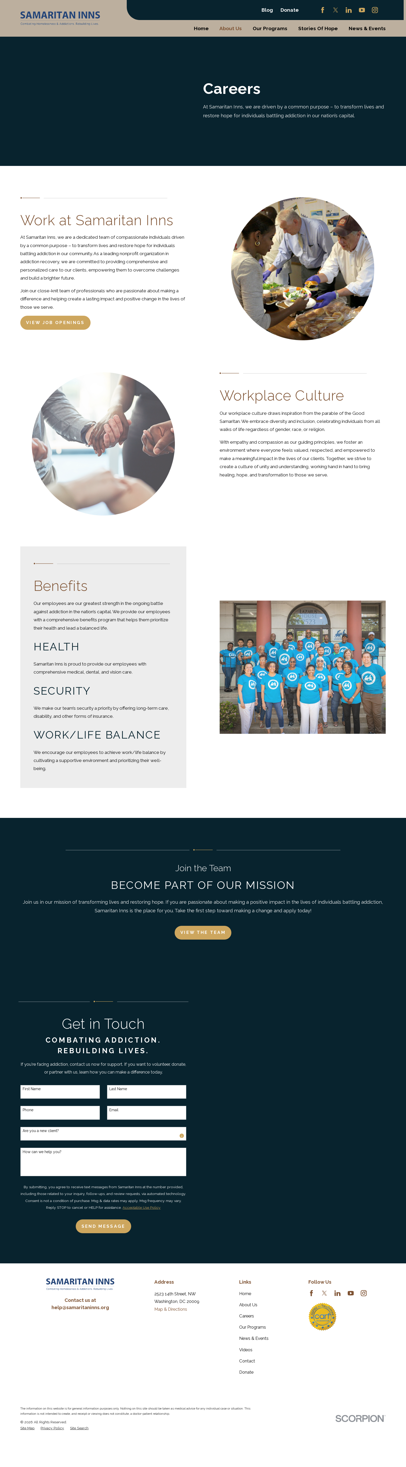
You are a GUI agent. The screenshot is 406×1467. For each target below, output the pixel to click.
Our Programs (252, 1327)
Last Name (110, 1089)
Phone (20, 1110)
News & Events (254, 1338)
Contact (247, 1360)
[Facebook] (323, 10)
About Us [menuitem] (230, 28)
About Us (248, 1304)
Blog (267, 10)
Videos (245, 1349)
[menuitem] (27, 1428)
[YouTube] (362, 10)
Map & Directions (170, 1309)
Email (106, 1110)
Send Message (96, 1226)
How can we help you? (34, 1152)
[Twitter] (336, 10)
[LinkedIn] (349, 10)
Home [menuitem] (201, 28)
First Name (24, 1089)
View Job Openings (55, 322)
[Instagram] (375, 10)
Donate (290, 10)
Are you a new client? (33, 1131)
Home (245, 1293)
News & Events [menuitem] (367, 28)
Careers (246, 1316)
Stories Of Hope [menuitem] (318, 28)
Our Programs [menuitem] (270, 28)
